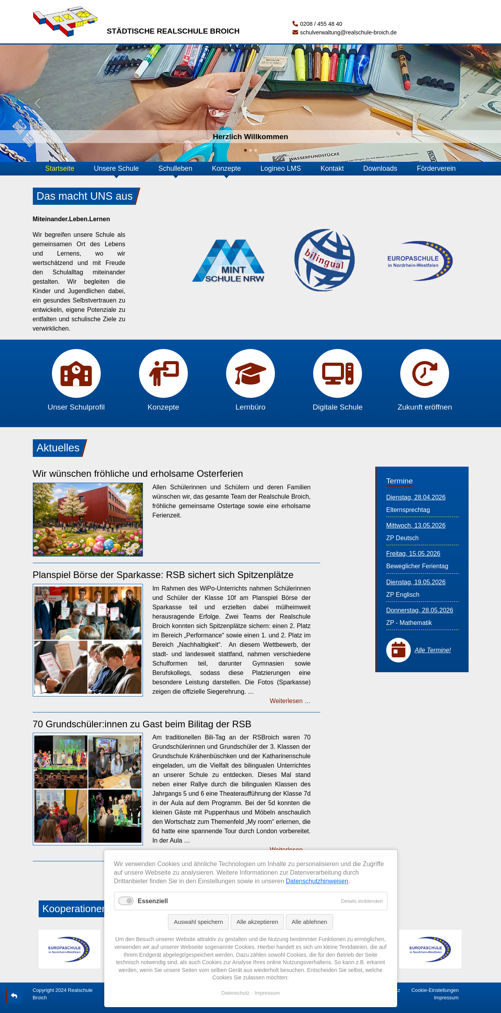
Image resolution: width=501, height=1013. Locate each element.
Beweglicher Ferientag (417, 566)
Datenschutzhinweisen (317, 881)
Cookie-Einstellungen (435, 990)
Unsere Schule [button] (116, 168)
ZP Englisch (402, 594)
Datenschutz (235, 993)
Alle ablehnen (309, 921)
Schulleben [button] (176, 168)
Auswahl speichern (198, 921)
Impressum (446, 997)
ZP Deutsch (402, 538)
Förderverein (436, 168)
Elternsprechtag (408, 509)
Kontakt (332, 168)
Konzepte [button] (226, 168)
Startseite (59, 168)
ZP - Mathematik (409, 622)
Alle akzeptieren (257, 921)
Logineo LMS (280, 168)
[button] (37, 103)
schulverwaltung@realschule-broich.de (344, 32)
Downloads (380, 168)
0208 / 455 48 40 (317, 24)
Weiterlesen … (290, 701)
